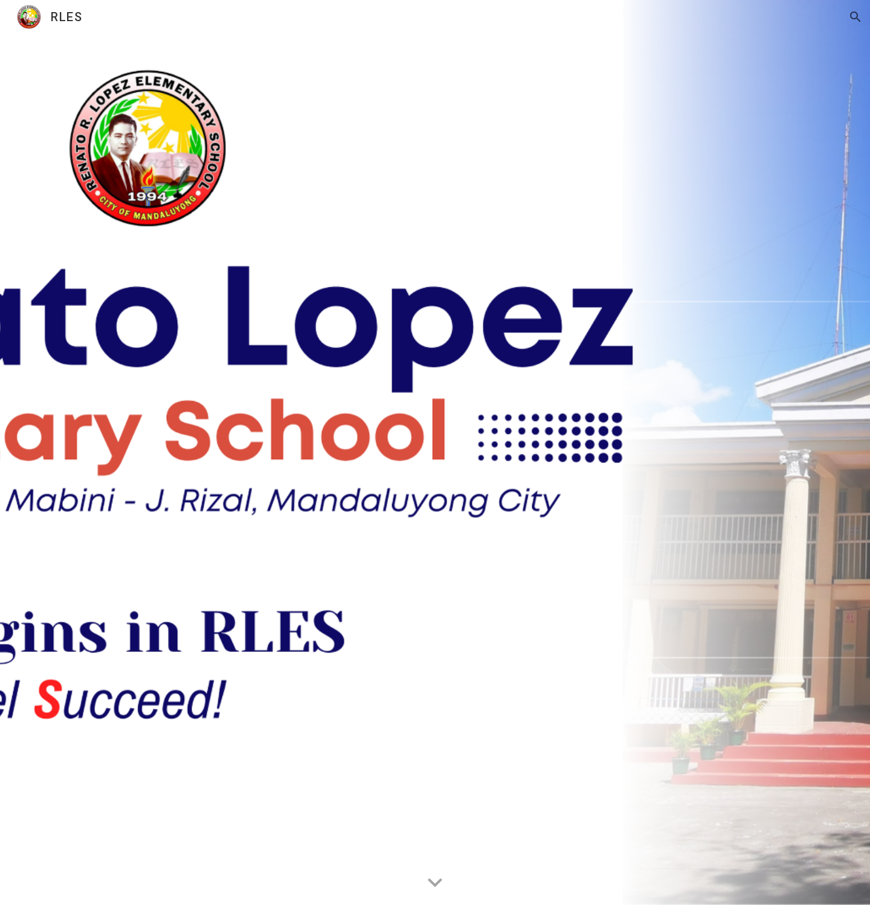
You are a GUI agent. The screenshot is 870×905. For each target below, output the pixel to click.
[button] (855, 16)
